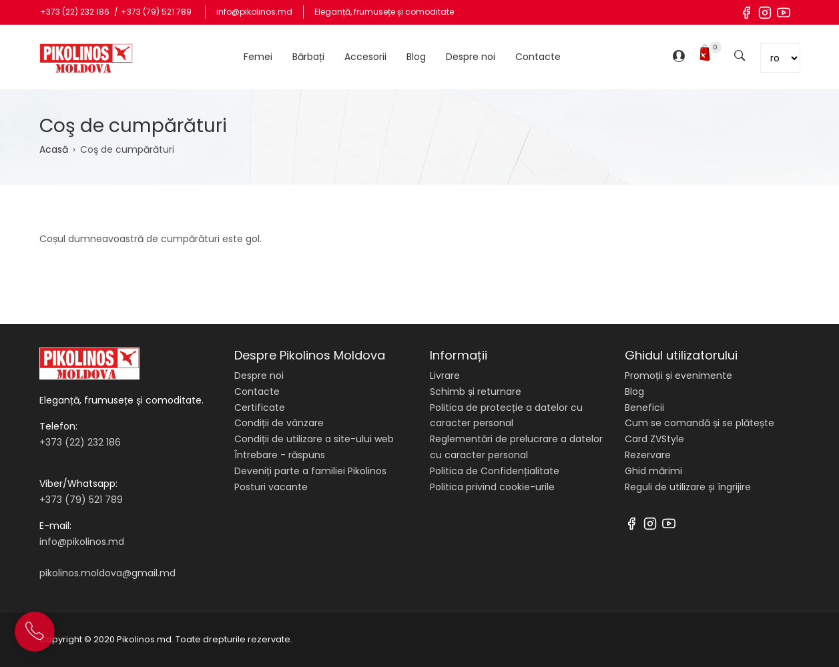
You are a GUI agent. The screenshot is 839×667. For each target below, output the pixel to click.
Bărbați (308, 56)
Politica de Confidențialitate (494, 471)
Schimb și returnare (475, 391)
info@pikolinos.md (254, 11)
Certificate (259, 407)
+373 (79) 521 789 (156, 11)
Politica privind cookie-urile (492, 487)
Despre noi (470, 56)
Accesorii (365, 56)
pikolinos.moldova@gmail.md (107, 573)
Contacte (538, 56)
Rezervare (648, 455)
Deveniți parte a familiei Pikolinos (310, 471)
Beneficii (644, 407)
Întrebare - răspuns (279, 455)
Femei (258, 56)
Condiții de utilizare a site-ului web (314, 439)
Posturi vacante (271, 487)
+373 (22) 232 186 (75, 11)
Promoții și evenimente (678, 375)
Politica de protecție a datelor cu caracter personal (506, 415)
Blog (416, 56)
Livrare (445, 375)
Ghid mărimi (653, 471)
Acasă (53, 149)
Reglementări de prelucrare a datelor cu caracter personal (516, 447)
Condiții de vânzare (279, 423)
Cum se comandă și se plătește (699, 423)
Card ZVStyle (654, 439)
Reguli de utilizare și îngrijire (688, 487)
